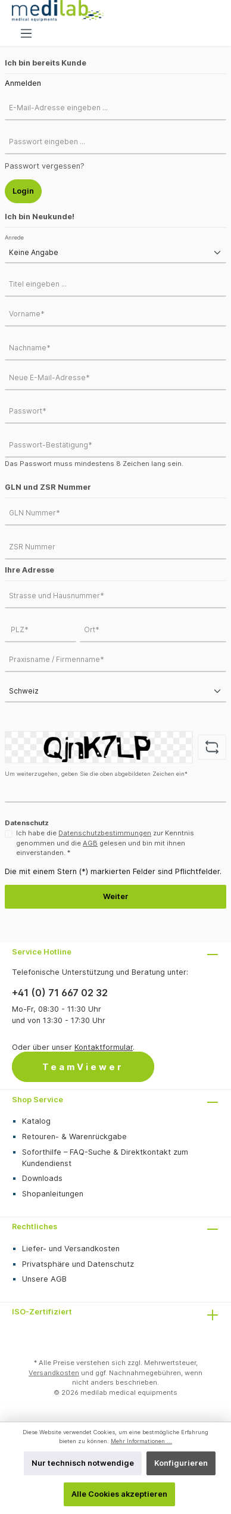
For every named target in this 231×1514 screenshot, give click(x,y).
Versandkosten (54, 1373)
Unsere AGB (44, 1278)
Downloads (42, 1178)
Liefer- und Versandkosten (71, 1248)
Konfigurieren (181, 1463)
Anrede (14, 237)
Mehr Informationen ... (141, 1441)
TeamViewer (83, 1066)
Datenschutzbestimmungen (104, 833)
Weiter (116, 896)
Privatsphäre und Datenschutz (78, 1264)
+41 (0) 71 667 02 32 (60, 993)
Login (23, 190)
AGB (90, 843)
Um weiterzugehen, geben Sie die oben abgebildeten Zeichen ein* (96, 773)
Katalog (36, 1121)
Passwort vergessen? (45, 165)
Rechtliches (34, 1226)
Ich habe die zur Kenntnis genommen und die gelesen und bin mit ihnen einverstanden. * (105, 843)
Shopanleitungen (52, 1193)
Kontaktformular (103, 1047)
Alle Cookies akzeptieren (119, 1494)
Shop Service (37, 1099)
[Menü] (26, 33)
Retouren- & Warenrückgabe (74, 1136)
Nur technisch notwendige (83, 1463)
